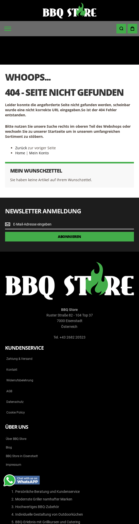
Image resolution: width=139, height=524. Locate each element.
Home (20, 124)
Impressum (13, 436)
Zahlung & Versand (19, 330)
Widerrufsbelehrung (19, 352)
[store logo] (69, 10)
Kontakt (11, 341)
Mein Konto (39, 124)
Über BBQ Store (16, 410)
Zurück (21, 119)
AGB (9, 363)
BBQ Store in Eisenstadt (22, 427)
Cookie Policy (15, 384)
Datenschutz (15, 373)
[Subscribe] (69, 208)
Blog (9, 419)
